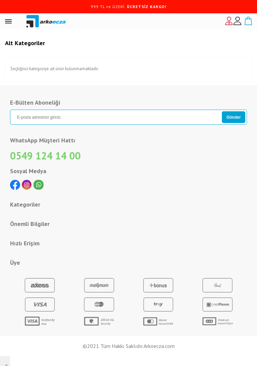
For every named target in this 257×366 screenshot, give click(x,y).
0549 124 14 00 (45, 155)
